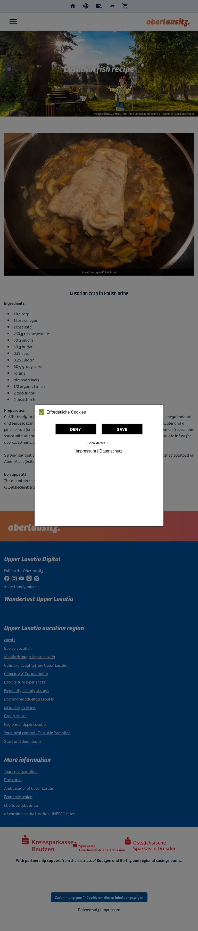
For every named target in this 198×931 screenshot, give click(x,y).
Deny (75, 429)
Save (122, 429)
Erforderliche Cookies (62, 412)
